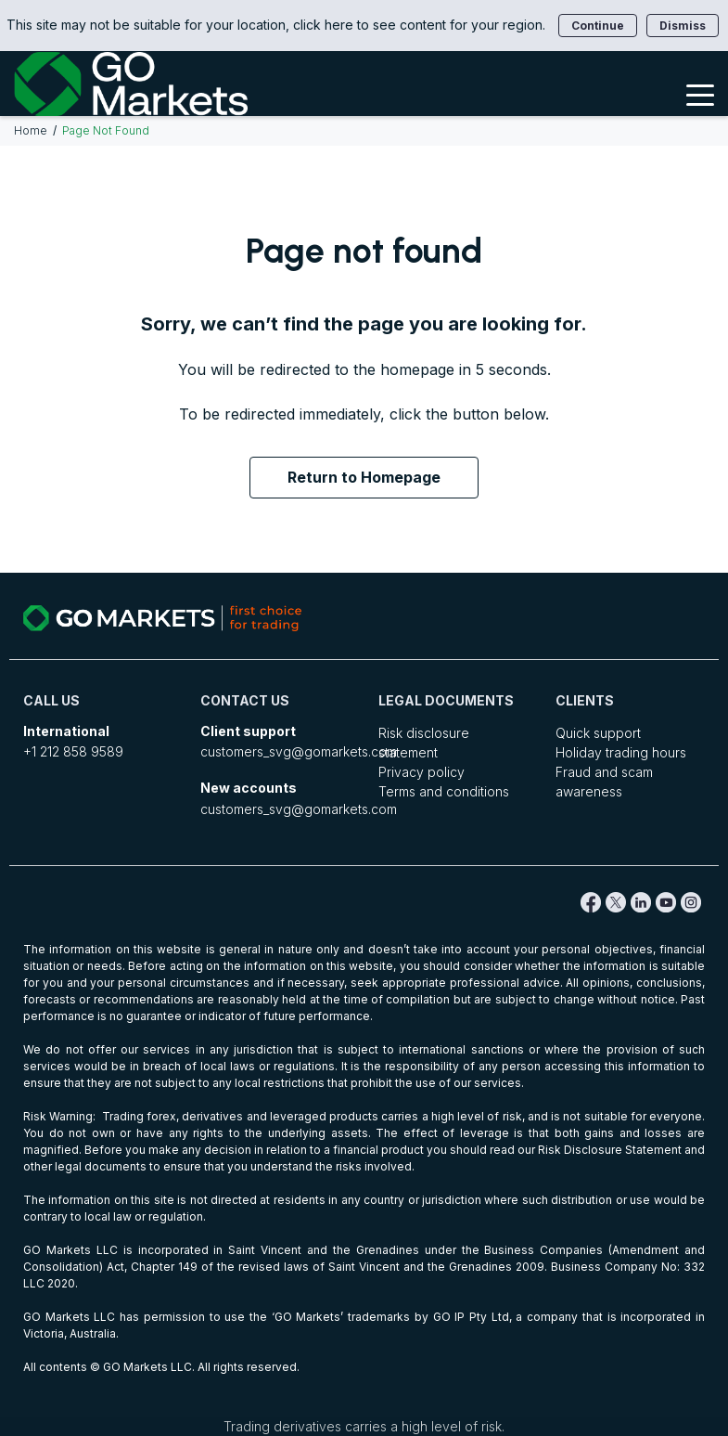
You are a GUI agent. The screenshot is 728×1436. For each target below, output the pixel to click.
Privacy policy (421, 772)
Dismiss (682, 25)
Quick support (598, 733)
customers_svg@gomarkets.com (298, 751)
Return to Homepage (364, 477)
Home (30, 130)
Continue (597, 25)
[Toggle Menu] (700, 94)
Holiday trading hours (621, 752)
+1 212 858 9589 (73, 751)
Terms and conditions (443, 791)
